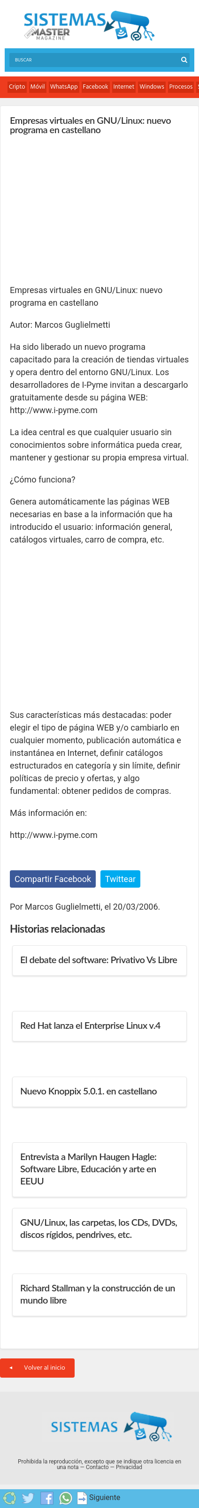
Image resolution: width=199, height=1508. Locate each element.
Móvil (38, 87)
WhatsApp (64, 87)
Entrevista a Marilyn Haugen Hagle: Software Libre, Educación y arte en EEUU (88, 1168)
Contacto (97, 1467)
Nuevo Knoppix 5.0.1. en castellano (88, 1090)
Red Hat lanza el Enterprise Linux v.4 (90, 1025)
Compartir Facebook (53, 879)
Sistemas (89, 26)
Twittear (120, 879)
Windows (151, 87)
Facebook (95, 87)
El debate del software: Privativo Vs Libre (98, 959)
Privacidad (129, 1467)
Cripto (17, 87)
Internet (124, 87)
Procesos (181, 87)
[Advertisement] (80, 209)
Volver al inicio (37, 1368)
